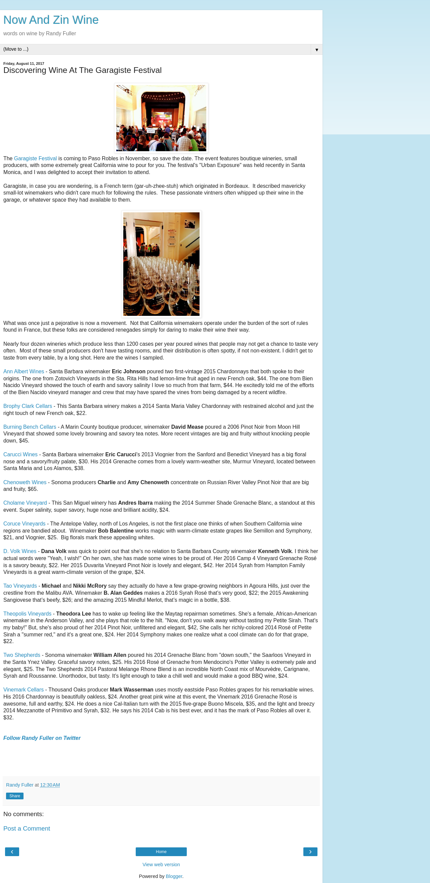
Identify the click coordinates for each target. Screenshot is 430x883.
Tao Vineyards (20, 586)
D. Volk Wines (20, 551)
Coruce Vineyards (24, 524)
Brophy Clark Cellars (27, 406)
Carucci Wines (20, 454)
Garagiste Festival (35, 158)
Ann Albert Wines (23, 371)
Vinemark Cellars (23, 689)
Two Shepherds (21, 655)
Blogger (174, 876)
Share (14, 796)
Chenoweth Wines (24, 482)
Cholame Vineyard (25, 503)
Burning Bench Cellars (29, 427)
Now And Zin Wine (51, 19)
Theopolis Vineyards (27, 614)
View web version (161, 864)
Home (161, 851)
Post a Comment (26, 828)
